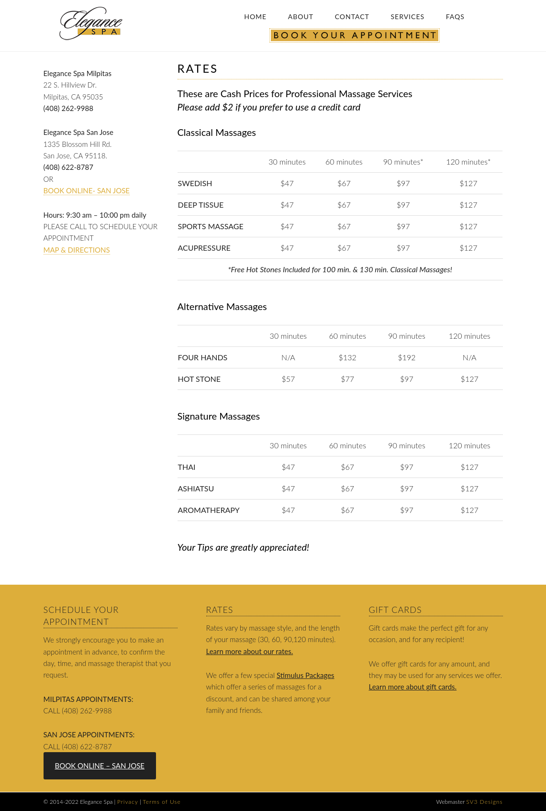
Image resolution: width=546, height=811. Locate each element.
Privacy (127, 801)
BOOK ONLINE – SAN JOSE (100, 765)
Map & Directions (77, 249)
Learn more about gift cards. (413, 686)
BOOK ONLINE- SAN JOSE (87, 190)
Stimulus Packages (305, 675)
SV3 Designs (484, 801)
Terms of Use (161, 801)
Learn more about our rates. (249, 651)
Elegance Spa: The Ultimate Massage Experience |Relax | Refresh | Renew (94, 23)
